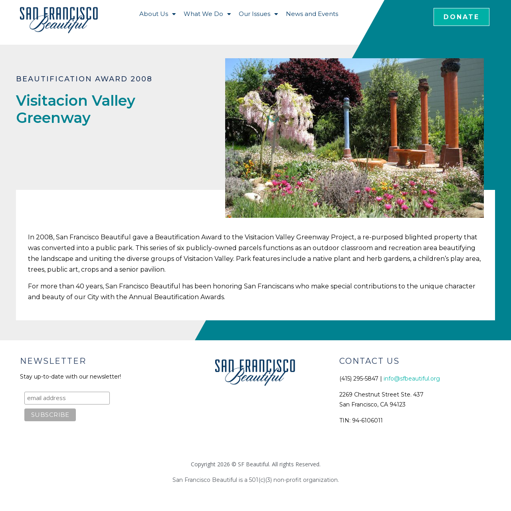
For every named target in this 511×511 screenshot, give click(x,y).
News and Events (312, 14)
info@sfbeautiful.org (412, 378)
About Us (157, 14)
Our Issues (258, 14)
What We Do (207, 14)
